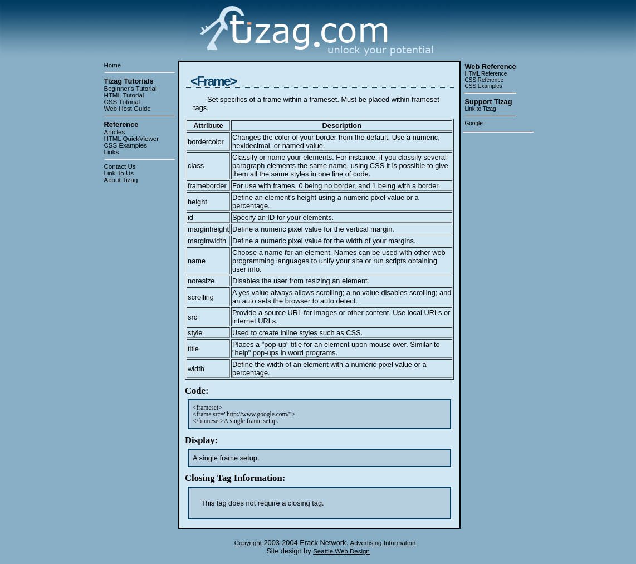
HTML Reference (485, 74)
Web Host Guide (127, 108)
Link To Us (119, 173)
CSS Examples (125, 145)
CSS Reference (483, 80)
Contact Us (120, 166)
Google (473, 123)
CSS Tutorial (122, 102)
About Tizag (121, 179)
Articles (114, 132)
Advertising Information (383, 543)
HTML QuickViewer (131, 138)
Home (112, 65)
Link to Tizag (480, 109)
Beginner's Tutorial (130, 88)
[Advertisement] (497, 305)
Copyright (248, 543)
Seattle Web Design (341, 551)
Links (111, 152)
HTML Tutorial (124, 95)
